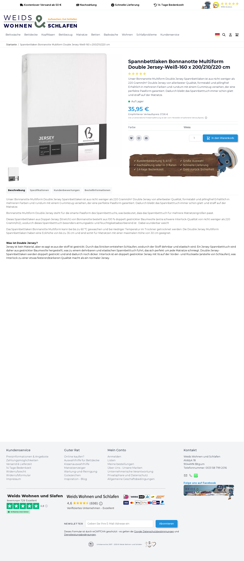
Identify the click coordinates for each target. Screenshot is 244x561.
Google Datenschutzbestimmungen (154, 531)
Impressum (13, 479)
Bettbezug (66, 34)
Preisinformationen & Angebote (27, 456)
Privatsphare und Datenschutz (128, 475)
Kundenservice (169, 34)
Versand (11, 464)
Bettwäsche (13, 34)
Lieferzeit (26, 464)
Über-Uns (114, 467)
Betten (95, 34)
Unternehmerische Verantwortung (130, 471)
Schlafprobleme (146, 34)
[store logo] (122, 21)
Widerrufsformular (18, 475)
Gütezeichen (72, 475)
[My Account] (230, 34)
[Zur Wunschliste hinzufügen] (131, 138)
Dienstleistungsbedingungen (80, 534)
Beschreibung (16, 190)
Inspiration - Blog (75, 479)
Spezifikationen (39, 190)
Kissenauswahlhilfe (76, 464)
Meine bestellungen (121, 464)
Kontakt (190, 450)
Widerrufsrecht (16, 471)
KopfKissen (48, 34)
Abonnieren (166, 523)
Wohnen (127, 34)
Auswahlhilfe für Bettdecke (81, 460)
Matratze (81, 34)
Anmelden (114, 456)
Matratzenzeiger (75, 467)
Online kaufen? (74, 456)
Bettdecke (31, 34)
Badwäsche (111, 34)
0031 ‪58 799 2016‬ (216, 467)
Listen (112, 460)
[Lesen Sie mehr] (206, 117)
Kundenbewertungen (67, 190)
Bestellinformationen (97, 190)
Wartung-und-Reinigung (80, 471)
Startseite (11, 44)
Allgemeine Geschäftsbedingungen (131, 479)
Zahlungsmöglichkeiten (22, 460)
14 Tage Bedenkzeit (18, 467)
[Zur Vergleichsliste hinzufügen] (139, 138)
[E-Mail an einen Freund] (146, 138)
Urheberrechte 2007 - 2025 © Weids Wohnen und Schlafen (119, 544)
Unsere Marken (132, 467)
